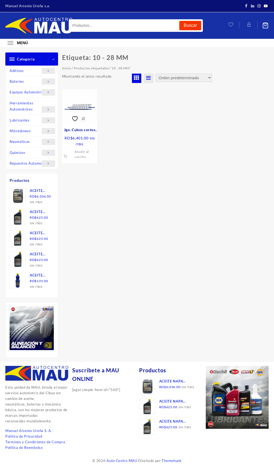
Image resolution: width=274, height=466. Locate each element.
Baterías (32, 81)
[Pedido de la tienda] (184, 78)
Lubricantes (32, 120)
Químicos (32, 153)
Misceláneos (32, 131)
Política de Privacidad (23, 436)
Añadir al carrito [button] (81, 154)
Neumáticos (32, 142)
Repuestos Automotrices (32, 163)
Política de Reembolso (24, 447)
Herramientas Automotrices (32, 107)
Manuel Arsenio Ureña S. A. (28, 431)
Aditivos (32, 71)
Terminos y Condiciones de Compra (35, 442)
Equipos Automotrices (32, 92)
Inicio (66, 68)
